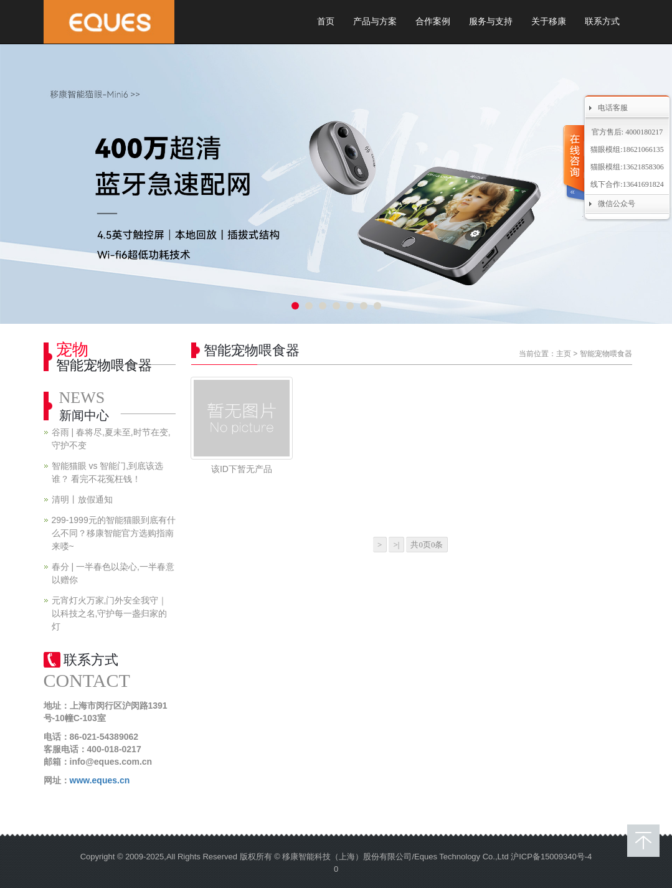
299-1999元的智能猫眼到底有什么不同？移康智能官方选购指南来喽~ (114, 533)
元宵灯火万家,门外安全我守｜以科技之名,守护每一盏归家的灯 (110, 613)
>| (396, 544)
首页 (325, 21)
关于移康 (548, 21)
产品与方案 (375, 21)
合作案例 (432, 21)
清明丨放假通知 (82, 499)
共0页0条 (426, 544)
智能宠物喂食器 (606, 353)
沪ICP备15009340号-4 (551, 856)
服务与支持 (491, 21)
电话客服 (613, 107)
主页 (563, 353)
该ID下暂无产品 (241, 469)
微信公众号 (616, 203)
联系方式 (602, 21)
